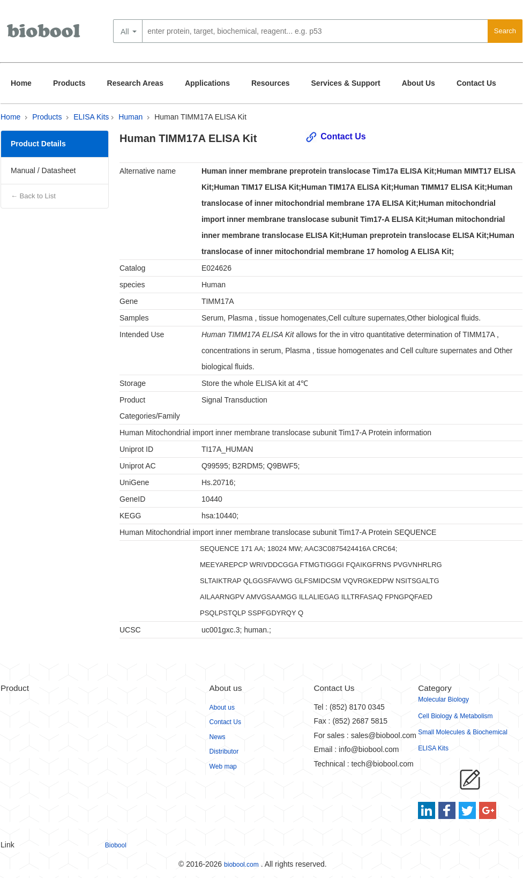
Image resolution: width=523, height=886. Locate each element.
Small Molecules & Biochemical (462, 732)
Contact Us (476, 83)
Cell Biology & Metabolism (455, 716)
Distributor (224, 751)
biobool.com (241, 864)
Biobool (115, 845)
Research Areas (135, 83)
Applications (207, 83)
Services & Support (345, 83)
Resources (270, 83)
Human (130, 117)
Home (21, 83)
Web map (223, 766)
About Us (418, 83)
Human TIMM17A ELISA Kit (200, 117)
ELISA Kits (91, 117)
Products (69, 83)
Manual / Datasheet (43, 170)
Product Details (38, 143)
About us (222, 707)
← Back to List (33, 196)
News (218, 737)
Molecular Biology (443, 699)
